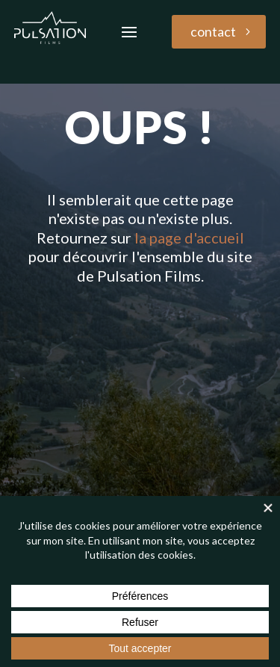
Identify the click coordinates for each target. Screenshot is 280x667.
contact (213, 31)
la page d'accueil (189, 237)
